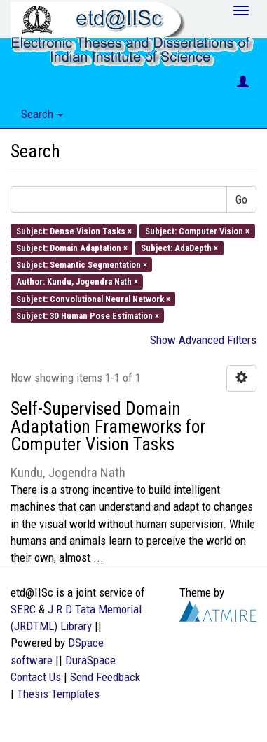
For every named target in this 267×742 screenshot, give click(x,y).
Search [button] (42, 114)
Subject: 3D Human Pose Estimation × (87, 315)
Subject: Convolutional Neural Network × (93, 298)
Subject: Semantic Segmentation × (81, 264)
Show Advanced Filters (203, 340)
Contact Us (36, 677)
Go (241, 199)
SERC (23, 609)
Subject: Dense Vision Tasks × (74, 230)
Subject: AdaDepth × (179, 247)
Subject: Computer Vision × (197, 230)
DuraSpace (90, 660)
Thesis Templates (58, 694)
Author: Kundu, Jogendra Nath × (77, 281)
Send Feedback (105, 677)
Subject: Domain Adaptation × (72, 247)
